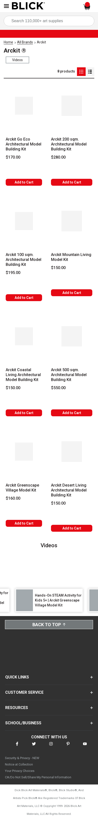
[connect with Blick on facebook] (17, 747)
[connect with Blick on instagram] (51, 747)
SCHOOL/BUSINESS (23, 723)
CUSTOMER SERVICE (24, 692)
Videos (17, 60)
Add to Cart (24, 182)
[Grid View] (81, 71)
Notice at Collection (19, 764)
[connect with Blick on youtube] (85, 747)
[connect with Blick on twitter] (34, 747)
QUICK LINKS (17, 677)
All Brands (25, 42)
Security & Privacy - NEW (22, 758)
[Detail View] (90, 71)
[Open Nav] (6, 6)
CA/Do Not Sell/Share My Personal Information (38, 777)
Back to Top (49, 624)
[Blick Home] (28, 6)
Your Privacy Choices (19, 771)
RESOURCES (16, 707)
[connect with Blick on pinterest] (68, 747)
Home (8, 42)
